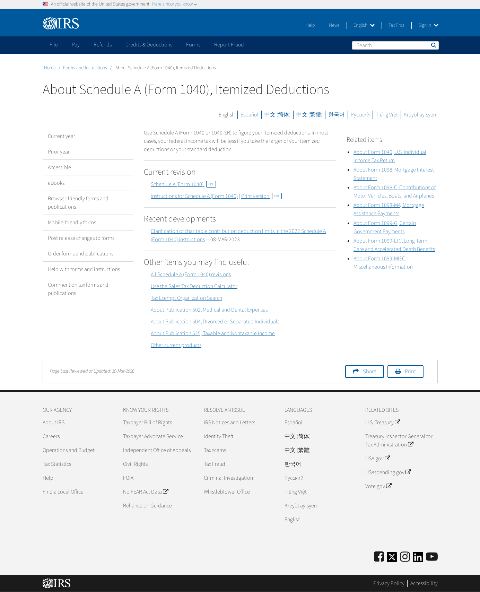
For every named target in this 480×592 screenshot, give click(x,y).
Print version (261, 196)
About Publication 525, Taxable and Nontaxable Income (213, 333)
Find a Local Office (63, 492)
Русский (360, 115)
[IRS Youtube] (432, 557)
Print (410, 371)
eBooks (56, 183)
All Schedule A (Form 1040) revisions (191, 274)
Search (433, 45)
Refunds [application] (103, 45)
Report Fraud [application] (229, 45)
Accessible (59, 167)
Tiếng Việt (387, 115)
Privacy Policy (388, 583)
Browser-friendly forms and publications (78, 203)
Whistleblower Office (227, 492)
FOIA (128, 478)
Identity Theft (218, 436)
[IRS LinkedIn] (418, 559)
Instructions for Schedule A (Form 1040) (194, 196)
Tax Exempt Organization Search (186, 298)
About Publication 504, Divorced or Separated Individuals (215, 321)
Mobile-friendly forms (72, 222)
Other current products (176, 345)
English (364, 25)
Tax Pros (396, 25)
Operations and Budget (69, 450)
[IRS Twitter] (392, 559)
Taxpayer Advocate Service (153, 436)
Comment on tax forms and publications (78, 289)
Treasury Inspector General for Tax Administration (399, 441)
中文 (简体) (277, 115)
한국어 (336, 115)
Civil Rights (135, 464)
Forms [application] (193, 45)
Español (250, 115)
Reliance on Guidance (147, 506)
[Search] (395, 45)
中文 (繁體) (309, 115)
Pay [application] (76, 45)
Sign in (428, 25)
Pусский (294, 478)
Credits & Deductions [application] (148, 45)
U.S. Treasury (382, 422)
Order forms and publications (80, 254)
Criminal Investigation (228, 478)
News (334, 25)
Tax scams (215, 450)
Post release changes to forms (81, 238)
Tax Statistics (57, 464)
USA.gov (377, 458)
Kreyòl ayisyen (420, 115)
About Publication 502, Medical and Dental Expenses (209, 310)
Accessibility (424, 583)
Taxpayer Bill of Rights (147, 422)
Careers (51, 436)
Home (50, 67)
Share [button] (369, 371)
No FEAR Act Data (145, 492)
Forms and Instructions (85, 67)
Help (310, 25)
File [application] (54, 45)
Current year (61, 136)
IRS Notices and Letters (229, 422)
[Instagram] (405, 557)
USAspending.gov (388, 472)
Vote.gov (378, 486)
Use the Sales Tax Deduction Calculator (194, 286)
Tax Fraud (214, 464)
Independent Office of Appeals (157, 450)
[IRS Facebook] (379, 557)
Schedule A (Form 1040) (183, 184)
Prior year (59, 152)
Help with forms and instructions (84, 269)
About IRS (53, 422)
